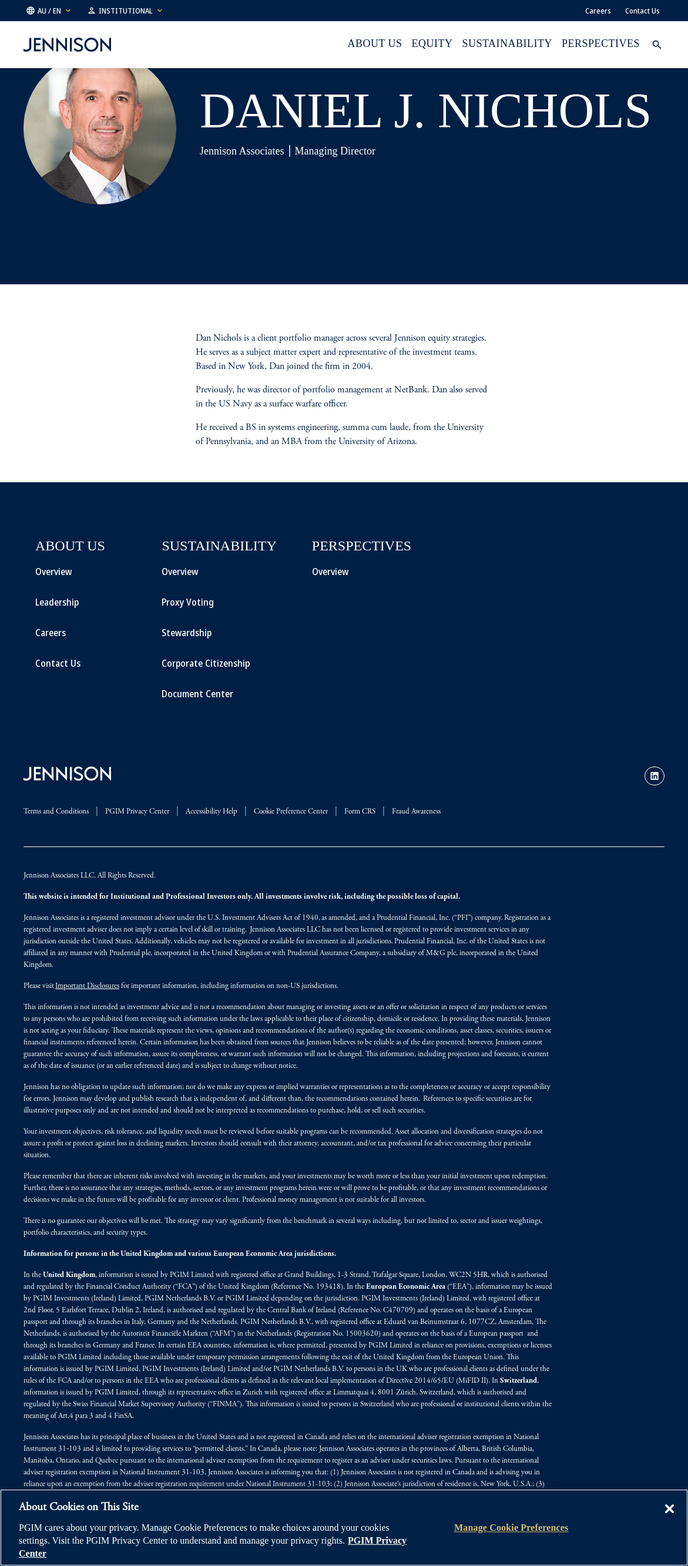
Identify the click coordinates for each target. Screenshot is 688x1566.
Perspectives (601, 43)
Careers (598, 10)
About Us (374, 43)
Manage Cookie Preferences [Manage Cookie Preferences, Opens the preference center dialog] (511, 1528)
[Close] (669, 1517)
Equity (432, 43)
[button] (49, 10)
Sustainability (507, 43)
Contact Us (642, 10)
